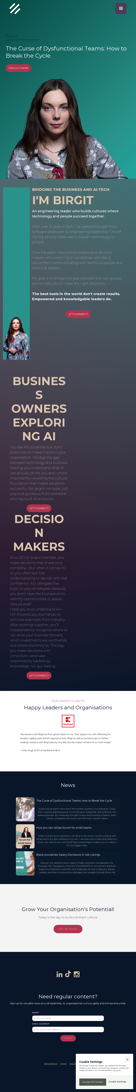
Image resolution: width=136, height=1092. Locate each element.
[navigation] (12, 8)
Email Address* (40, 1024)
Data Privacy (75, 1064)
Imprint (63, 1064)
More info (117, 1070)
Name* (35, 1013)
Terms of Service (50, 1064)
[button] (121, 8)
